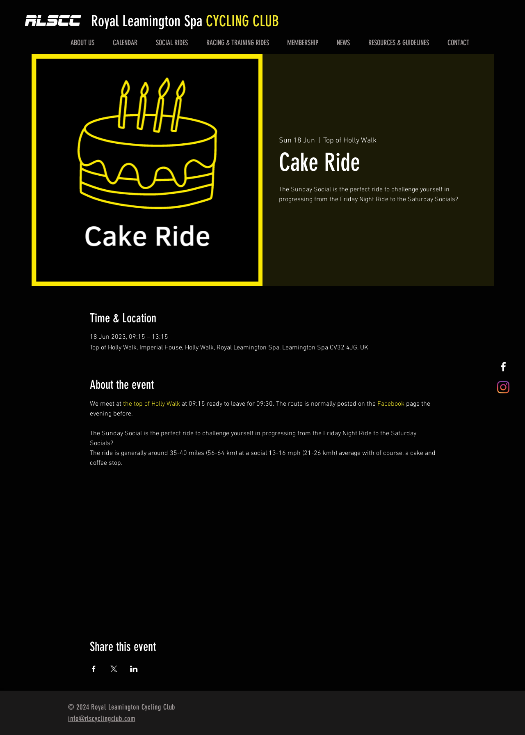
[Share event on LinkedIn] (134, 669)
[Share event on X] (114, 669)
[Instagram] (503, 387)
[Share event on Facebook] (94, 669)
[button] (83, 42)
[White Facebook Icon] (503, 367)
